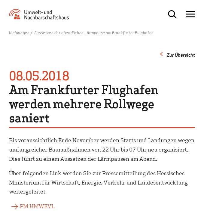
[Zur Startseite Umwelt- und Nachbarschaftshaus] (40, 16)
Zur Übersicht (181, 55)
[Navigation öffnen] (190, 14)
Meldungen (19, 33)
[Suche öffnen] (172, 14)
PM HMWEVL (37, 206)
